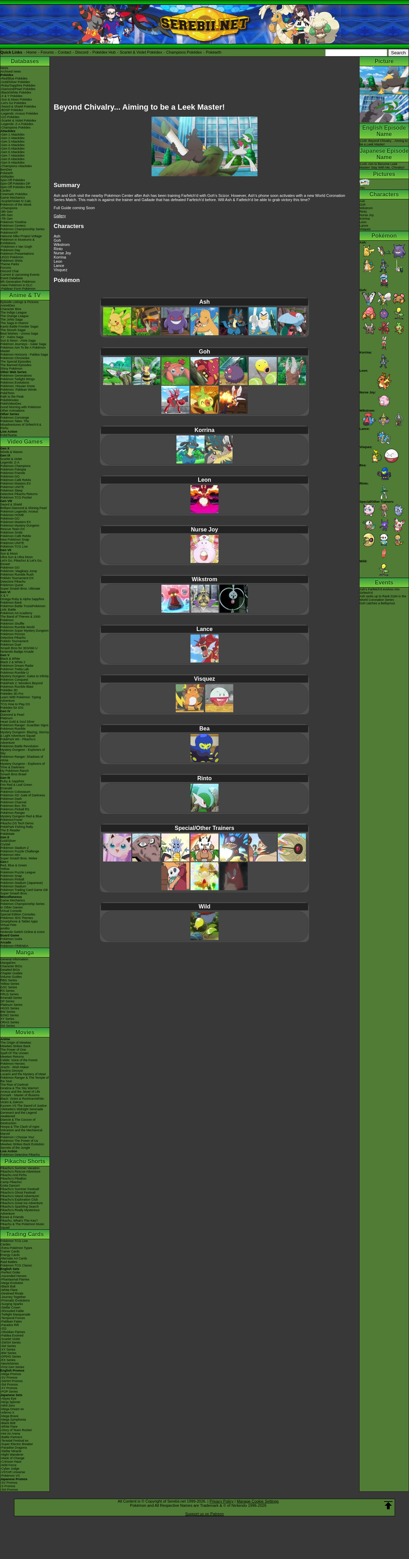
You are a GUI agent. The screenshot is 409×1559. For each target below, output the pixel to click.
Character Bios (10, 309)
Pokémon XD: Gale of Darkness (22, 795)
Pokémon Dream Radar (17, 665)
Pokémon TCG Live (14, 546)
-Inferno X (7, 1412)
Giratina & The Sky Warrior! (19, 1088)
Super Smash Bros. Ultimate (20, 588)
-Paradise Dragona (13, 1447)
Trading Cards (25, 1234)
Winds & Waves (11, 452)
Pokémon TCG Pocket (16, 497)
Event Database (11, 278)
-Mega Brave (9, 1416)
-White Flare (9, 1290)
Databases (25, 61)
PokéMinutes (9, 400)
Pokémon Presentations (17, 253)
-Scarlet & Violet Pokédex (18, 120)
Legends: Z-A (9, 462)
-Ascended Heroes (13, 1276)
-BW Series (8, 1353)
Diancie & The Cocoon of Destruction (17, 1121)
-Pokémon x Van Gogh (16, 246)
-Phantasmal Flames (14, 1279)
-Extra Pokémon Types (16, 1248)
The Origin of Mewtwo (15, 1042)
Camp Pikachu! (11, 1182)
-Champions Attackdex (16, 166)
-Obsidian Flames (12, 1332)
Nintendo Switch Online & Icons (22, 932)
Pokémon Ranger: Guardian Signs (24, 725)
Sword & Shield (11, 504)
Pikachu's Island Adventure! (19, 1196)
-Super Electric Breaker (16, 1444)
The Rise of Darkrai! (14, 1084)
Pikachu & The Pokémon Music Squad (22, 1225)
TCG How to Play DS (15, 704)
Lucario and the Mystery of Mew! (23, 1074)
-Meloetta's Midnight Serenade (21, 1109)
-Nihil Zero (7, 1405)
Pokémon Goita (11, 939)
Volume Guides (11, 976)
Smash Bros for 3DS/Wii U (19, 648)
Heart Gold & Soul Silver (17, 721)
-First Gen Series (12, 1367)
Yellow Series (9, 983)
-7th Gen (6, 218)
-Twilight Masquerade (15, 1314)
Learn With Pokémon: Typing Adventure (20, 698)
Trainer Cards (10, 1251)
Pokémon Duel (10, 644)
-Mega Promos (10, 1374)
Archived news (10, 71)
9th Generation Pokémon (17, 281)
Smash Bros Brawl (13, 774)
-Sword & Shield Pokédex (18, 106)
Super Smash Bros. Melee (18, 858)
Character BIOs (11, 966)
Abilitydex (7, 176)
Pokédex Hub (104, 52)
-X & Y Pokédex (11, 96)
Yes (364, 186)
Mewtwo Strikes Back (15, 1046)
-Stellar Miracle (10, 1451)
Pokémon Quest (11, 585)
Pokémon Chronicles (14, 358)
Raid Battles (9, 1262)
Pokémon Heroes (12, 1063)
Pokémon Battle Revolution (19, 746)
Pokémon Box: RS (13, 806)
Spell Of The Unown (14, 1053)
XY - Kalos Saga (12, 337)
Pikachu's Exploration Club (19, 1199)
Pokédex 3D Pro (12, 693)
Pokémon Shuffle (12, 623)
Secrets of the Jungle (15, 1147)
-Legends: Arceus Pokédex (19, 113)
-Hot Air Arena (10, 1433)
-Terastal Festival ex (14, 1440)
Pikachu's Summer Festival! (19, 1189)
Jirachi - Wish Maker (14, 1067)
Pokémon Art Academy (16, 613)
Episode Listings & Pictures (19, 302)
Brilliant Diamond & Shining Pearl (23, 508)
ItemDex (6, 169)
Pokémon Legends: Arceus (19, 511)
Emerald (6, 788)
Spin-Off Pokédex (12, 180)
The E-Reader (10, 830)
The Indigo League (13, 312)
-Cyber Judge (9, 1468)
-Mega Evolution (11, 1283)
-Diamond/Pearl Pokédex (17, 89)
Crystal (5, 844)
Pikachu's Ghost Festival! (18, 1192)
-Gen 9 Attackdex (12, 162)
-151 (3, 1328)
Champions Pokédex (184, 52)
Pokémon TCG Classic (16, 1265)
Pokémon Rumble (13, 728)
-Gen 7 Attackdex (12, 155)
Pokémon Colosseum (15, 792)
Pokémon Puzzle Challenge (19, 851)
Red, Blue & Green (13, 865)
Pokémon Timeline (13, 222)
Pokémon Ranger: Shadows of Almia (21, 758)
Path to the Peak (12, 396)
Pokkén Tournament (14, 641)
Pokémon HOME (12, 515)
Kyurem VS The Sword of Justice (23, 1105)
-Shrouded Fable (12, 1311)
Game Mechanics (12, 197)
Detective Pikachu (13, 581)
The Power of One (13, 1049)
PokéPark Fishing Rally (16, 827)
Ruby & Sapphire (12, 781)
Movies (24, 1032)
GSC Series (8, 987)
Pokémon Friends (12, 473)
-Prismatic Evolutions (15, 1300)
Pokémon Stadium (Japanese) (21, 883)
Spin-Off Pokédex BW (15, 187)
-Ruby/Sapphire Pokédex (17, 85)
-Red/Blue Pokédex (14, 78)
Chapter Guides (11, 973)
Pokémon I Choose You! (17, 1137)
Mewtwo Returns (12, 1056)
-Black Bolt (7, 1286)
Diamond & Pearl (12, 714)
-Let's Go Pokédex (13, 103)
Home (31, 52)
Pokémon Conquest (14, 679)
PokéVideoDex (10, 403)
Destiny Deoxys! (11, 1070)
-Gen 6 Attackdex (12, 152)
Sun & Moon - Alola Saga (18, 340)
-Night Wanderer (12, 1454)
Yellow (4, 869)
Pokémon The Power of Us (19, 1140)
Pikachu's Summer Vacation (20, 1168)
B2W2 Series (9, 1015)
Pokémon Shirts (11, 260)
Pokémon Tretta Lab (14, 669)
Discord (81, 52)
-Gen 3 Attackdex (12, 141)
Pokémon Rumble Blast (16, 686)
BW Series (7, 1012)
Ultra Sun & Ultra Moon (16, 557)
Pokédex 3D (9, 690)
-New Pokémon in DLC (16, 285)
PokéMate (7, 834)
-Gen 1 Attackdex (12, 134)
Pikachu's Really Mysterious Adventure (20, 1211)
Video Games (24, 442)
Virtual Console (11, 911)
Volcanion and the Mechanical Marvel (21, 1131)
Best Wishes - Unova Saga (19, 333)
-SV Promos (9, 1377)
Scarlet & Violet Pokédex (141, 52)
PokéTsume (8, 435)
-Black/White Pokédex (15, 92)
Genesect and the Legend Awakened (18, 1114)
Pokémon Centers (13, 225)
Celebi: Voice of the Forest (19, 1060)
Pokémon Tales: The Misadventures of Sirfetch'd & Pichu (20, 424)
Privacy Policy (221, 1501)
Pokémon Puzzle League (17, 872)
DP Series (7, 1001)
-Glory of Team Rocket (16, 1430)
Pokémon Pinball (12, 879)
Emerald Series (11, 998)
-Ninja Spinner (10, 1402)
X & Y (4, 595)
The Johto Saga (11, 319)
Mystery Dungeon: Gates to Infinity (24, 676)
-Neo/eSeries (9, 1363)
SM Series (7, 1026)
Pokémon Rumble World (17, 627)
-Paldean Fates (11, 1321)
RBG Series (8, 980)
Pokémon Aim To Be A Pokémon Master (23, 349)
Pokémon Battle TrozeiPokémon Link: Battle (23, 607)
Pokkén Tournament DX (17, 578)
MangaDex (8, 962)
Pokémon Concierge (14, 417)
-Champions (9, 208)
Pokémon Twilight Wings (17, 379)
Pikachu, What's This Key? (19, 1220)
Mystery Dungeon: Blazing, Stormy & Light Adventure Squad (24, 733)
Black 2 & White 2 (12, 662)
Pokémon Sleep (11, 490)
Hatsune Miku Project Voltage (21, 236)
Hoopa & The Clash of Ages (19, 1126)
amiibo (5, 928)
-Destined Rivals (12, 1293)
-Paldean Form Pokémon (17, 288)
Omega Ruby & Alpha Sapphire (22, 599)
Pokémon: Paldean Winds (18, 389)
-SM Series (8, 1346)
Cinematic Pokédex (14, 194)
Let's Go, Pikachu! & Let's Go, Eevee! (21, 562)
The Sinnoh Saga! (13, 330)
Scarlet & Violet (11, 459)
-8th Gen (6, 215)
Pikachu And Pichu (13, 1175)
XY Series (7, 1019)
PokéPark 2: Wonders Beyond (21, 683)
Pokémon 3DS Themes (16, 918)
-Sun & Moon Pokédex (16, 99)
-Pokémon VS (10, 1475)
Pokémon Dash (11, 799)
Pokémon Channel (13, 802)
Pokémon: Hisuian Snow (17, 386)
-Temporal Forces (12, 1318)
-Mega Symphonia (13, 1419)
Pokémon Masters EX (15, 483)
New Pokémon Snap (14, 539)
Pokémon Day (10, 250)
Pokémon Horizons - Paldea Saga (24, 354)
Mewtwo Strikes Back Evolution (22, 1144)
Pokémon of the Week (15, 204)
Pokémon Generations (16, 375)
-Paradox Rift (9, 1325)
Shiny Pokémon (11, 368)
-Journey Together (13, 1297)
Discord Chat (9, 271)
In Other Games (11, 907)
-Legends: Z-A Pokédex (16, 124)
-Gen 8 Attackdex (12, 159)
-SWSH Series (10, 1342)
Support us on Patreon (204, 1514)
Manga (25, 952)
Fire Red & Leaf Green (16, 785)
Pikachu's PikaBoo (13, 1178)
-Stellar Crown (10, 1307)
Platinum (6, 718)
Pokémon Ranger (12, 813)
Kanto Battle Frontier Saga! (19, 326)
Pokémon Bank (11, 602)
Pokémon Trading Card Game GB (24, 890)
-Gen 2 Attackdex (12, 138)
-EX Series (7, 1360)
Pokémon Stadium (13, 886)
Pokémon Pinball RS (14, 809)
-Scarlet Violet (10, 1339)
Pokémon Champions (15, 466)
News (4, 68)
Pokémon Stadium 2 (14, 848)
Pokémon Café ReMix (15, 480)
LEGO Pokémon (12, 257)
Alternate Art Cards (13, 1258)
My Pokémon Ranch (14, 770)
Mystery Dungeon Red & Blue (21, 816)
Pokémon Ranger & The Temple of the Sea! (24, 1079)
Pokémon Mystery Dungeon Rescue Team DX (19, 527)
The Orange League (14, 316)
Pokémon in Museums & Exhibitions (17, 241)
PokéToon (7, 393)
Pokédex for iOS (12, 707)
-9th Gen (6, 211)
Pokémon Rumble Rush (17, 574)
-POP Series (9, 1391)
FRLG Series (9, 994)
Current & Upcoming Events (20, 274)
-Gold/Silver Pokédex (15, 82)
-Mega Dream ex (12, 1409)
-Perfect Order (10, 1272)
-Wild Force (8, 1465)
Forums (47, 52)
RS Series (7, 991)
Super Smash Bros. (14, 893)
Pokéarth (213, 52)
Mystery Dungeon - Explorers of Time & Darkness (22, 765)
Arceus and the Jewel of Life (20, 1091)
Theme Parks (9, 264)
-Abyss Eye (8, 1398)
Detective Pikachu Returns (19, 494)
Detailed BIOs (10, 969)
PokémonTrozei (11, 820)
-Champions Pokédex (15, 127)
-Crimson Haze (10, 1461)
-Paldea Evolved (12, 1335)
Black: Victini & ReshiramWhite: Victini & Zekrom (22, 1100)
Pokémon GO (10, 476)
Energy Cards (10, 1255)
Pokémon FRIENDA (14, 946)
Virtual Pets (8, 925)
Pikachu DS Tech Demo (17, 823)
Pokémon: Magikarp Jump (18, 571)
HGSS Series (9, 1008)
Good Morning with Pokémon (20, 407)
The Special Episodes (15, 361)
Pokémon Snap (11, 876)
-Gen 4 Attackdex (12, 145)
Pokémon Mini (10, 855)
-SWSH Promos (11, 1381)
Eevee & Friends (12, 1217)
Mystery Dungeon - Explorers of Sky (22, 751)
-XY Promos (8, 1388)
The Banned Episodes (16, 365)
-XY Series (7, 1349)
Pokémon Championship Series (22, 229)
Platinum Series (11, 1005)
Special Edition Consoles (17, 914)
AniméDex (7, 305)
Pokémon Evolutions (14, 382)
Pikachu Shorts (25, 1161)
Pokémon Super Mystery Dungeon (24, 630)
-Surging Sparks (11, 1304)
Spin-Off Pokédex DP (15, 183)
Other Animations (12, 410)
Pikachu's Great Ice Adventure (21, 1203)
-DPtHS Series (10, 1356)
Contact (64, 52)
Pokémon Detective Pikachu (20, 1154)
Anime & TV (25, 295)
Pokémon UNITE (12, 487)
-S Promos (7, 1486)
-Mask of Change (12, 1458)
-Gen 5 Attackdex (12, 148)
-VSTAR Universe (12, 1472)
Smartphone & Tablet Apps (19, 921)
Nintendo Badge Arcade (17, 651)
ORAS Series (9, 1022)
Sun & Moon (9, 553)
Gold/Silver (8, 841)
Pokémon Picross (12, 634)
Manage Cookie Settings (258, 1501)
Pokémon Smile (11, 532)
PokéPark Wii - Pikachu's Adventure (17, 740)
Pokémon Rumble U (14, 672)
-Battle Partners (11, 1437)
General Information (14, 959)
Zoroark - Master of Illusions (20, 1095)
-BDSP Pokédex (11, 110)
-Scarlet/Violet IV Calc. (16, 201)
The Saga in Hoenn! (14, 323)
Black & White (10, 658)
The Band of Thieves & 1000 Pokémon (20, 618)
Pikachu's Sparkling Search (19, 1206)
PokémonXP (9, 232)
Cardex (5, 190)
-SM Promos (9, 1384)
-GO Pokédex (10, 117)
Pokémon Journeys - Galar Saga (23, 344)
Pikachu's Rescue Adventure (20, 1171)
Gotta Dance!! (10, 1185)
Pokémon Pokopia (13, 469)
